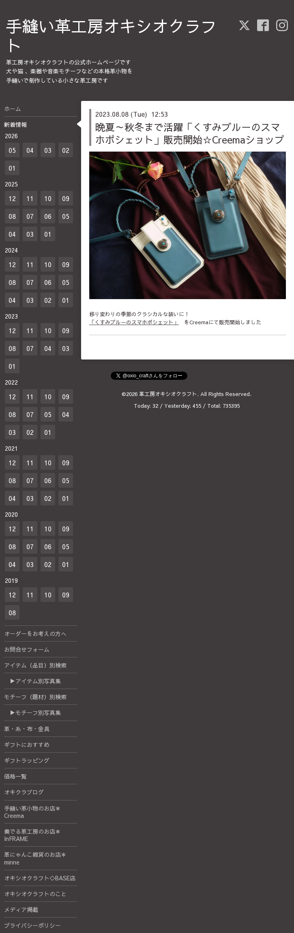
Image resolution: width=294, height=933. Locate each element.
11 (30, 198)
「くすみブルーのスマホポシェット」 (134, 322)
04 (30, 150)
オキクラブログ (24, 792)
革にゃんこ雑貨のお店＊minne (35, 858)
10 (48, 198)
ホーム (12, 109)
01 (12, 167)
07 (30, 216)
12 (12, 198)
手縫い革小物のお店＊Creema (32, 812)
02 (65, 150)
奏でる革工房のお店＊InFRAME (32, 835)
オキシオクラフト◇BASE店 (39, 878)
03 (48, 150)
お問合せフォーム (26, 649)
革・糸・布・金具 (26, 729)
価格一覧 (15, 776)
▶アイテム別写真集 (32, 681)
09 (65, 198)
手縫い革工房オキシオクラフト (111, 35)
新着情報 (15, 124)
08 (12, 216)
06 (48, 216)
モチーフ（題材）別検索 (35, 697)
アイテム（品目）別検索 (35, 665)
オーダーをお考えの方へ (35, 633)
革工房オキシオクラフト (168, 394)
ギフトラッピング (26, 760)
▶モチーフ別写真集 (32, 712)
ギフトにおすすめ (26, 744)
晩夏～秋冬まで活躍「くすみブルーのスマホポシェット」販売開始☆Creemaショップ (189, 133)
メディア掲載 (21, 909)
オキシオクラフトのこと (35, 894)
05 (12, 150)
